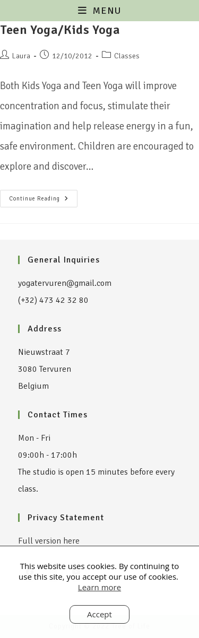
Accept (99, 614)
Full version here (49, 541)
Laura (21, 55)
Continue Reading (43, 196)
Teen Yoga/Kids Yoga (60, 30)
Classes (127, 55)
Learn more (99, 587)
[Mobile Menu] (99, 10)
